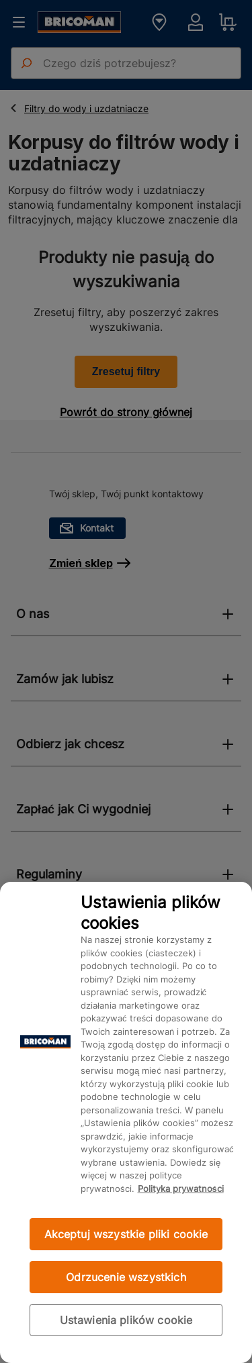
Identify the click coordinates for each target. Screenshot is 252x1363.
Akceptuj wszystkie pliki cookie (126, 1234)
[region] (126, 1122)
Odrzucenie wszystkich (125, 1277)
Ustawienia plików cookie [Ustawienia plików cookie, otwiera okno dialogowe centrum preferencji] (126, 1320)
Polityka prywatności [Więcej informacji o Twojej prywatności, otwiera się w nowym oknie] (181, 1188)
